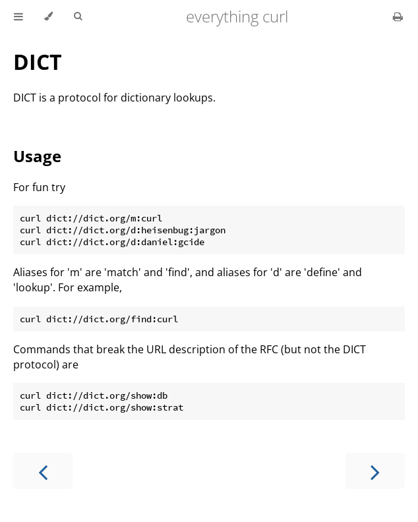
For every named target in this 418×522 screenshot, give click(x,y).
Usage (37, 156)
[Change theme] (48, 16)
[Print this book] (398, 16)
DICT (37, 61)
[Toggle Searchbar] (77, 16)
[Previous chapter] (43, 471)
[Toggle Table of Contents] (18, 16)
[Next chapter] (375, 471)
